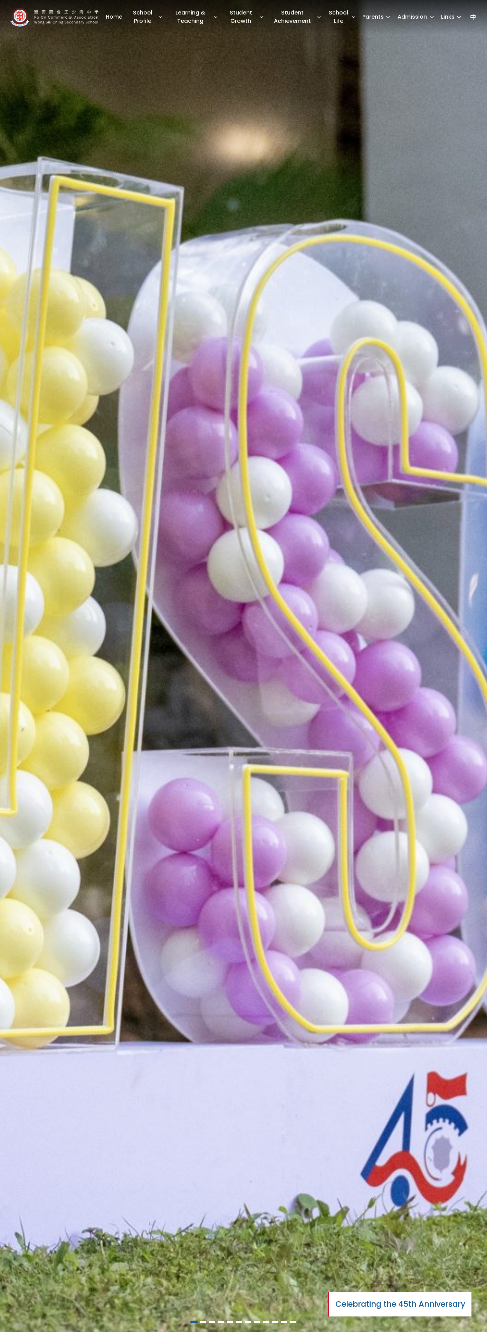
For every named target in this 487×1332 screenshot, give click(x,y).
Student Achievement (297, 17)
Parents (377, 17)
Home (114, 17)
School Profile (148, 17)
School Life (342, 17)
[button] (194, 1322)
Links (451, 17)
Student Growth (247, 17)
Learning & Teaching (196, 17)
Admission (416, 17)
